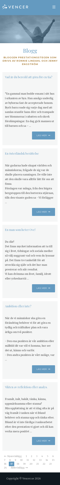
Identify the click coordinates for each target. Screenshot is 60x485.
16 (5, 463)
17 (11, 463)
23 (50, 463)
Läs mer (43, 135)
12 (34, 460)
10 (21, 460)
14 (47, 460)
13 (40, 460)
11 (28, 460)
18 (18, 463)
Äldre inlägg (19, 467)
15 (53, 460)
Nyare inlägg (13, 456)
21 (37, 463)
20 (31, 463)
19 (24, 463)
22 (44, 463)
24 (5, 467)
